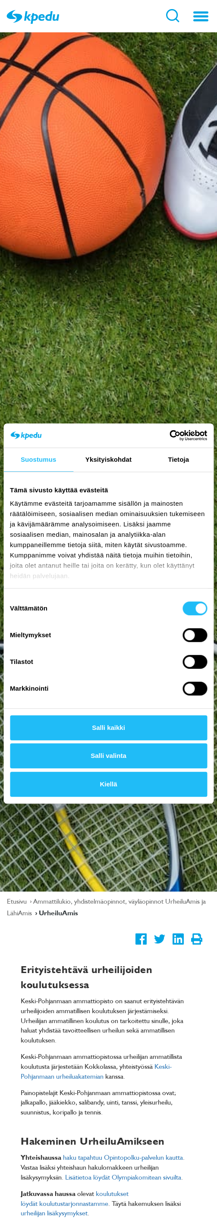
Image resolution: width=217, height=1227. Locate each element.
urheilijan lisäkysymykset (54, 1212)
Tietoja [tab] (178, 459)
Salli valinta (108, 755)
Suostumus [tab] (39, 459)
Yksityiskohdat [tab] (108, 459)
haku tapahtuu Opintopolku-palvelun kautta (123, 1157)
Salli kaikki (108, 727)
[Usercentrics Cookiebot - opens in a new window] (169, 435)
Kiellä (108, 784)
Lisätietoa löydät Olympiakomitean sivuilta (123, 1177)
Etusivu (17, 901)
